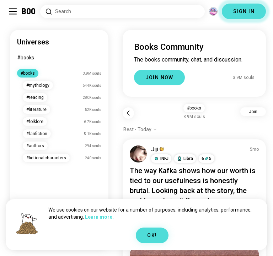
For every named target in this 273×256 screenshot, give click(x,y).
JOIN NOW (159, 77)
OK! (152, 235)
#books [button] (194, 108)
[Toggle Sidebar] (13, 11)
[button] (161, 158)
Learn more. (99, 217)
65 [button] (207, 158)
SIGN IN (244, 11)
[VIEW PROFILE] (138, 153)
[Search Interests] (122, 11)
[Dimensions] (213, 11)
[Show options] (140, 129)
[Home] (29, 11)
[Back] (128, 113)
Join (253, 111)
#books (25, 57)
